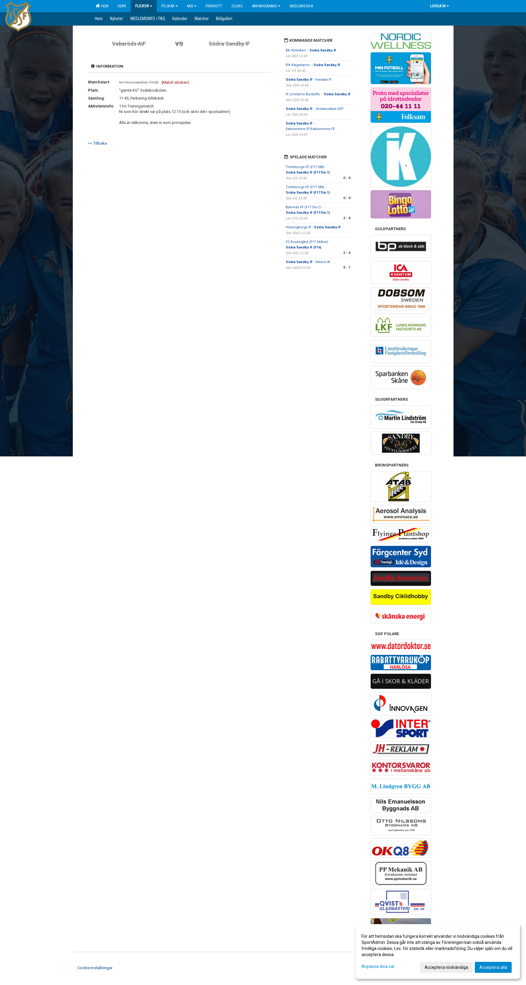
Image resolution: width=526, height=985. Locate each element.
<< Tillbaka (97, 143)
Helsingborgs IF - (313, 227)
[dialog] (437, 951)
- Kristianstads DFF (315, 109)
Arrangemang (266, 6)
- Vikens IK (308, 262)
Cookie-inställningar (94, 968)
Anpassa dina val (378, 966)
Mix (191, 6)
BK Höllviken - (311, 50)
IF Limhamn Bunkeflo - (318, 94)
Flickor (143, 6)
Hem (102, 5)
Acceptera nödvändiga (446, 967)
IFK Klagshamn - (313, 65)
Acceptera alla (493, 967)
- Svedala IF (309, 80)
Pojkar (169, 6)
